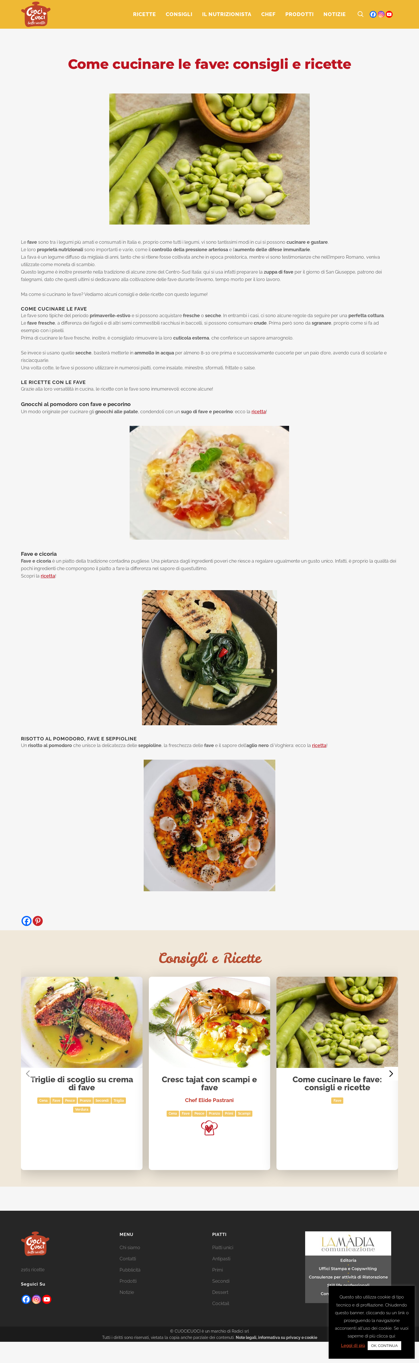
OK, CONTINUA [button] (384, 1345)
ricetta (259, 411)
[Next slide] (391, 1074)
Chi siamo (130, 1247)
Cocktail (220, 1303)
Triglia (119, 1101)
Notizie (127, 1292)
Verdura (81, 1110)
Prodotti (128, 1281)
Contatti (128, 1258)
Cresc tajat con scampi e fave (209, 1084)
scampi (244, 1114)
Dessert (220, 1292)
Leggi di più (353, 1345)
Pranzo (85, 1101)
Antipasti (221, 1258)
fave (56, 1101)
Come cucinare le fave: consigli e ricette (337, 1084)
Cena (44, 1101)
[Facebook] (27, 921)
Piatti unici (222, 1247)
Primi (229, 1114)
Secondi (102, 1101)
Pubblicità (130, 1270)
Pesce (70, 1101)
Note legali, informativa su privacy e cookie (276, 1337)
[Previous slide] (28, 1074)
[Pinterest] (38, 921)
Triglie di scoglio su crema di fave (81, 1084)
